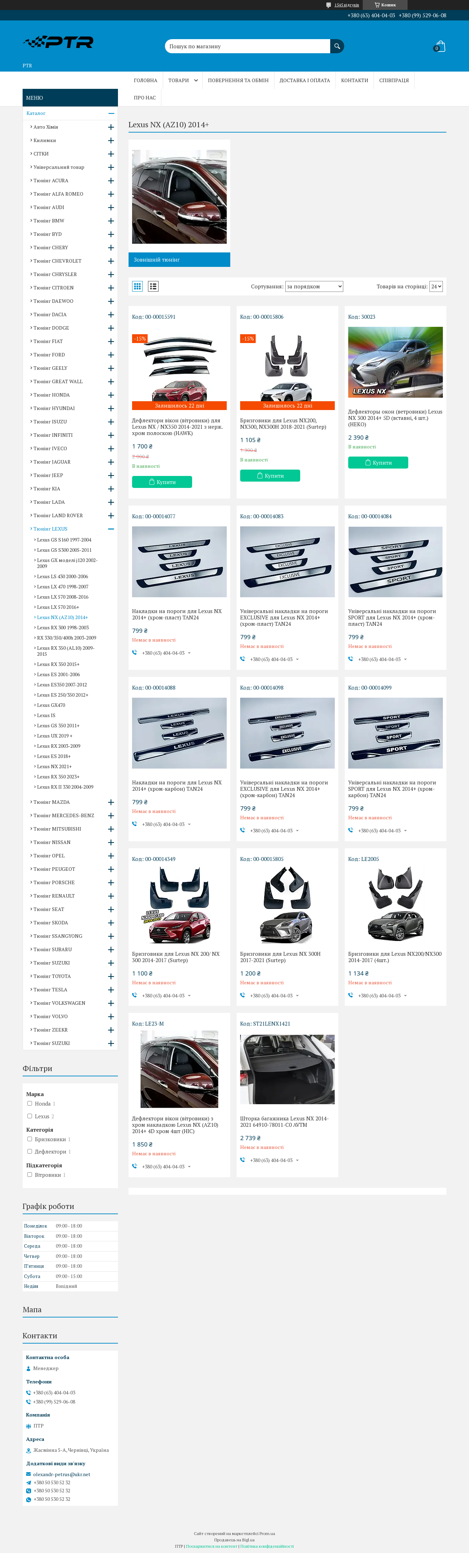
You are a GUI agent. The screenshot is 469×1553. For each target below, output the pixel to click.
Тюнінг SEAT (49, 909)
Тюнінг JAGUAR (52, 461)
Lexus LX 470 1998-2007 (62, 586)
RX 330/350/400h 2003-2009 (66, 637)
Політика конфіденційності (267, 1546)
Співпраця (394, 80)
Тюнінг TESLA (50, 989)
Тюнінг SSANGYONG (58, 936)
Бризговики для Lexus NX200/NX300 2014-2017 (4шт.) (394, 956)
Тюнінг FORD (49, 354)
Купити (166, 481)
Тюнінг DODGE (51, 327)
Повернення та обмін (238, 80)
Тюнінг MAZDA (52, 802)
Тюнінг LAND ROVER (58, 515)
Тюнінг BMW (49, 220)
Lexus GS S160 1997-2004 (64, 539)
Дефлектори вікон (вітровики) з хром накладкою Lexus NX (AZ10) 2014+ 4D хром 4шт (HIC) (175, 1124)
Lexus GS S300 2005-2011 (64, 549)
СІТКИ (41, 153)
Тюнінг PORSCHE (54, 882)
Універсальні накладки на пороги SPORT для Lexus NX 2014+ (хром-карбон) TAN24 (392, 788)
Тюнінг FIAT (48, 341)
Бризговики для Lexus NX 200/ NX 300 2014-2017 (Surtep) (176, 956)
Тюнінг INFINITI (53, 435)
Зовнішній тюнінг (157, 259)
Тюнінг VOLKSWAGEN (59, 1002)
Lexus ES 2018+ (54, 756)
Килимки (45, 140)
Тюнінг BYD (48, 234)
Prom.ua (267, 1533)
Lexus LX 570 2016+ (58, 607)
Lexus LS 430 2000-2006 (62, 576)
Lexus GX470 (51, 705)
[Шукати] (337, 43)
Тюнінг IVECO (50, 448)
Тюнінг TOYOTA (52, 976)
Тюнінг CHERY (51, 247)
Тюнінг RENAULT (54, 895)
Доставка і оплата (305, 80)
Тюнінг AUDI (49, 207)
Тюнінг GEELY (50, 368)
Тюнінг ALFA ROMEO (58, 193)
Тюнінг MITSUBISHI (57, 828)
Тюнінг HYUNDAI (54, 408)
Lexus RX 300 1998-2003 (63, 627)
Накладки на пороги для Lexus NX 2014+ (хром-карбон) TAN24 (177, 785)
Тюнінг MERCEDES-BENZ (64, 815)
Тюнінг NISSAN (52, 842)
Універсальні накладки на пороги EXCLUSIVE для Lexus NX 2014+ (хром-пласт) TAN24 (284, 617)
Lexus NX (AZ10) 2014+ (62, 617)
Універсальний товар (59, 167)
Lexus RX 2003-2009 (58, 745)
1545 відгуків (346, 4)
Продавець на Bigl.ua (234, 1539)
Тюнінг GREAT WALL (58, 381)
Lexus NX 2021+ (54, 766)
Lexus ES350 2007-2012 (62, 684)
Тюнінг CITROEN (54, 287)
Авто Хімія (46, 126)
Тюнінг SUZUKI (52, 962)
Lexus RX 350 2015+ (58, 664)
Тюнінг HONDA (52, 394)
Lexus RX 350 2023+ (58, 776)
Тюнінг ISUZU (50, 421)
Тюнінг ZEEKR (51, 1029)
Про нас (145, 97)
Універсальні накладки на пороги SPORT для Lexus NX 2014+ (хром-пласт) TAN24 (392, 617)
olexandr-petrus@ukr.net (61, 1474)
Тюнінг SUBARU (53, 949)
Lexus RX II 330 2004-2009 (65, 786)
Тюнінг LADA (49, 502)
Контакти (354, 80)
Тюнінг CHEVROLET (58, 260)
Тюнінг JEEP (48, 475)
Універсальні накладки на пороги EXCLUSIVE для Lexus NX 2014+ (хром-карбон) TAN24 (284, 788)
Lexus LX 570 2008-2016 (62, 596)
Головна (146, 80)
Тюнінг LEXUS (50, 528)
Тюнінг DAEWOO (53, 301)
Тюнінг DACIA (50, 314)
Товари (178, 80)
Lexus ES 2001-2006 (58, 674)
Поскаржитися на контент (211, 1546)
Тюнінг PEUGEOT (54, 869)
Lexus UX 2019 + (54, 735)
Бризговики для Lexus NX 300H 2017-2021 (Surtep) (280, 956)
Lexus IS (46, 715)
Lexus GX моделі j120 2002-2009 (67, 563)
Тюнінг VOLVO (51, 1016)
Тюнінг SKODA (51, 922)
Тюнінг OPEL (49, 855)
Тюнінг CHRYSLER (55, 274)
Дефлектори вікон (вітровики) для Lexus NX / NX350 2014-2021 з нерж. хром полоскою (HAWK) (177, 426)
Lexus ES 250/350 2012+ (62, 694)
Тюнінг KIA (47, 488)
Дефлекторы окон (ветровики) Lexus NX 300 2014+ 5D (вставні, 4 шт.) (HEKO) (395, 417)
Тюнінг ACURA (51, 180)
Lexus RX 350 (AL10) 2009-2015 (66, 650)
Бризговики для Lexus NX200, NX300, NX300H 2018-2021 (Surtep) (283, 423)
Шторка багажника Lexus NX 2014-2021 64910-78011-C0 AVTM (284, 1121)
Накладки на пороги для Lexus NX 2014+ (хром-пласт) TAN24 (177, 614)
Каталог (36, 113)
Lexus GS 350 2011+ (58, 725)
